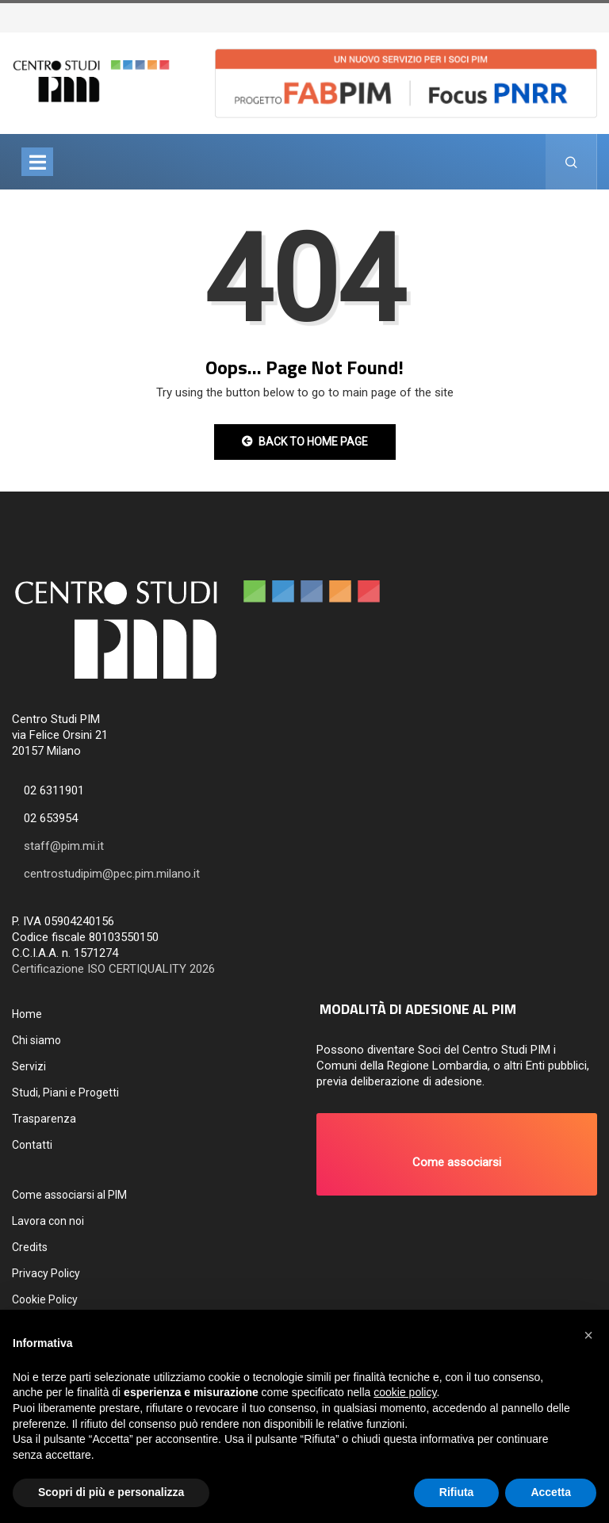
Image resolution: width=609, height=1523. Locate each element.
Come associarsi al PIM (69, 1194)
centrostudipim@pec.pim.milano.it (112, 874)
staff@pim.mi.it (64, 846)
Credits (30, 1247)
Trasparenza (44, 1118)
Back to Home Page (305, 441)
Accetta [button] (550, 1492)
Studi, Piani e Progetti (65, 1092)
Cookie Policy (45, 1299)
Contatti (32, 1144)
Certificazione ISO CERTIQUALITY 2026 (113, 969)
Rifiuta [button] (456, 1492)
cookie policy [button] (404, 1392)
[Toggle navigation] (37, 161)
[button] (456, 1154)
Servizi (29, 1066)
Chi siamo (36, 1040)
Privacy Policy (46, 1273)
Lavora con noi (48, 1221)
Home (27, 1014)
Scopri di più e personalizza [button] (111, 1492)
